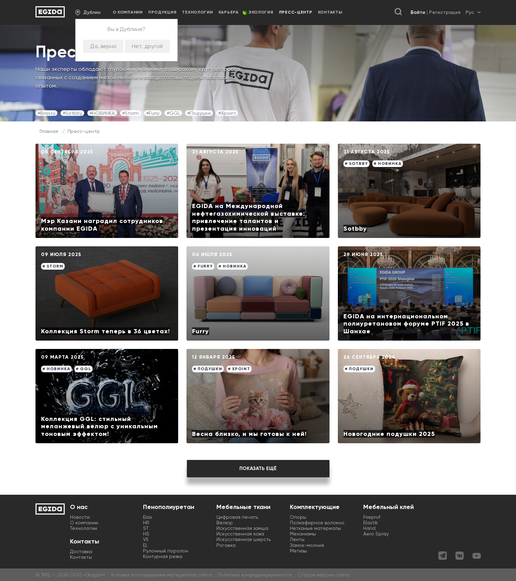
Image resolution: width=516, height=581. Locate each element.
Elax (147, 517)
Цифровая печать (237, 517)
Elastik (370, 522)
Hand (369, 528)
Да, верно (103, 46)
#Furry (152, 113)
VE (146, 539)
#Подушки (199, 113)
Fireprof (371, 517)
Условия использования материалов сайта (161, 575)
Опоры (298, 517)
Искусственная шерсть (243, 539)
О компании (128, 12)
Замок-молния (307, 545)
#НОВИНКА (102, 113)
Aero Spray (376, 533)
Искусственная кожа (240, 533)
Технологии (197, 12)
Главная (49, 131)
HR (146, 522)
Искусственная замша (242, 528)
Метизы (298, 551)
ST (146, 528)
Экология (260, 12)
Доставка (81, 551)
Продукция (162, 12)
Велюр (224, 522)
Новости (80, 517)
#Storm (130, 113)
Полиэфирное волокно (317, 522)
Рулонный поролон (165, 551)
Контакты (330, 12)
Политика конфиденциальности (254, 575)
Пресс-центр (84, 131)
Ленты (297, 539)
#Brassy (46, 113)
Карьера (229, 12)
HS (146, 533)
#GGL (173, 113)
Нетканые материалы (315, 528)
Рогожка (226, 545)
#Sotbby (72, 113)
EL (145, 545)
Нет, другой (147, 46)
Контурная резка (162, 556)
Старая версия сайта (323, 575)
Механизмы (303, 533)
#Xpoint (227, 113)
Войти (418, 12)
